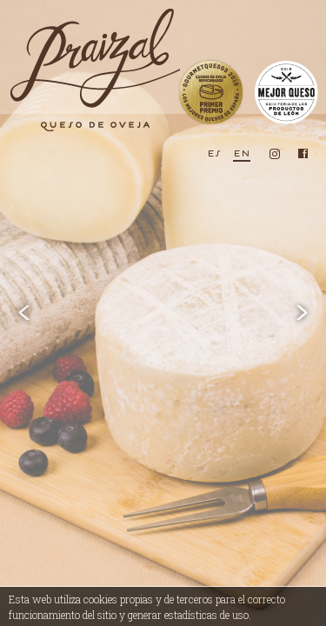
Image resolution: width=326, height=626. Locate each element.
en (241, 152)
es (214, 152)
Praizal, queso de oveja (94, 69)
